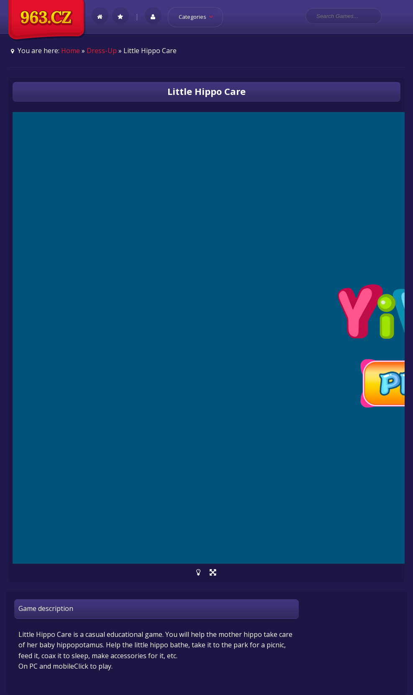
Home (70, 50)
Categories (198, 16)
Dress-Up (102, 50)
